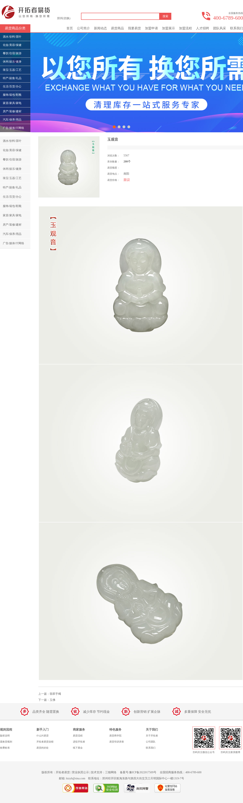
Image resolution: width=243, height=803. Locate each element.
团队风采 (219, 28)
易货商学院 (115, 735)
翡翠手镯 (55, 693)
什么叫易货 (42, 735)
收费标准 (5, 747)
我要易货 (134, 28)
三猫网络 (110, 772)
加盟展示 (168, 28)
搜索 (165, 16)
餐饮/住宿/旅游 (12, 53)
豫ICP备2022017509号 (142, 772)
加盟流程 (185, 28)
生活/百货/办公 (12, 86)
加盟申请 (151, 28)
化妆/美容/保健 (12, 45)
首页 (69, 28)
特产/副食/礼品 (12, 78)
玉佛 (52, 699)
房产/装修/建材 (12, 111)
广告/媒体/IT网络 (13, 127)
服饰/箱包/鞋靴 (12, 94)
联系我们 (236, 28)
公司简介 (83, 28)
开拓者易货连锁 (44, 741)
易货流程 (78, 735)
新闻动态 (100, 28)
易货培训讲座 (116, 741)
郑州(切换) (63, 18)
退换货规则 (6, 741)
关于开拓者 (152, 735)
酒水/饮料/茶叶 (12, 36)
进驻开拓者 (79, 741)
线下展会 (78, 747)
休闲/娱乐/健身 (12, 61)
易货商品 (117, 28)
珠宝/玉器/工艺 (12, 69)
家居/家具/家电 (12, 103)
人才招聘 (202, 28)
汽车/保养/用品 (12, 119)
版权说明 (5, 735)
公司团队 (151, 741)
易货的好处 (42, 747)
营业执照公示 (80, 772)
